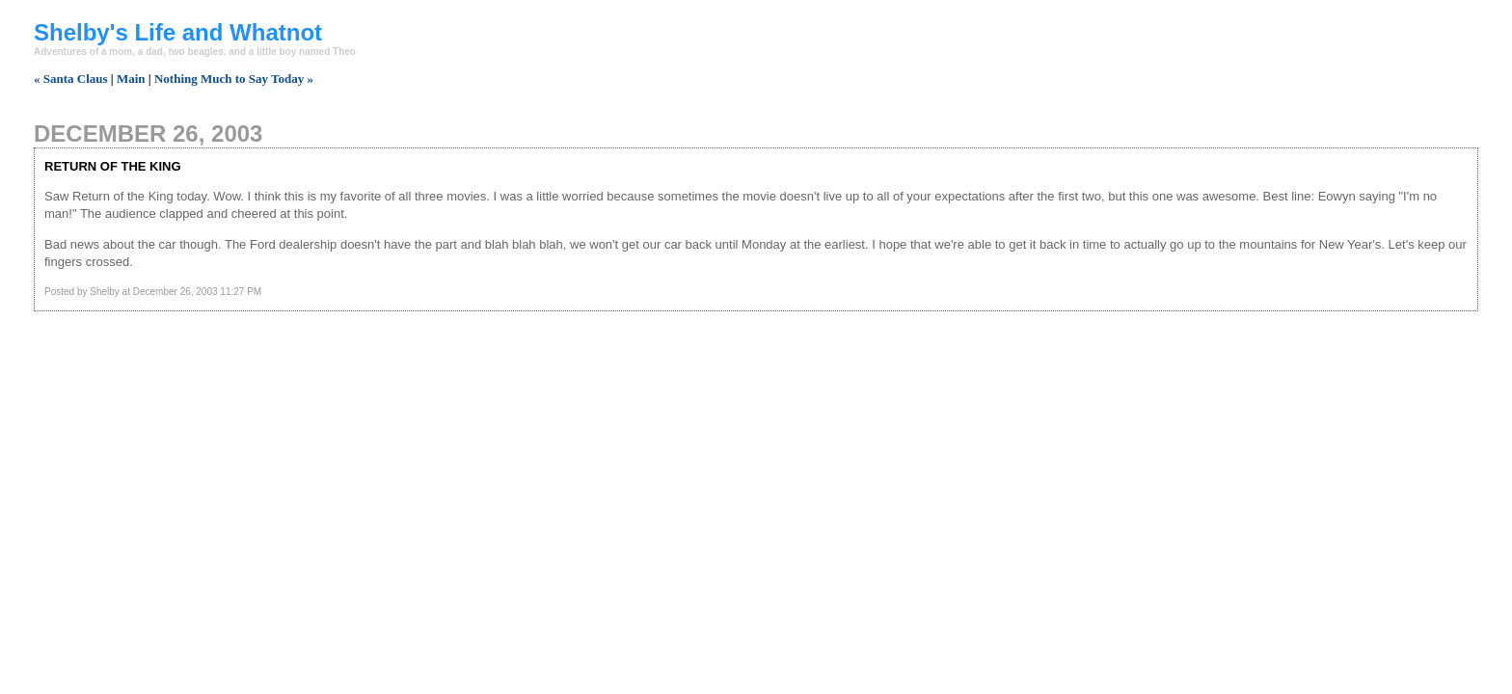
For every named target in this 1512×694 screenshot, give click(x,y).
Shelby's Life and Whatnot (178, 32)
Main (131, 78)
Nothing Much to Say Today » (233, 78)
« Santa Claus (71, 78)
